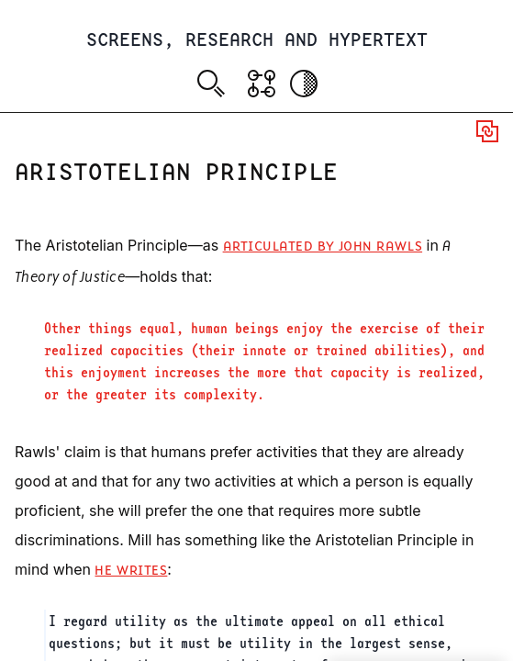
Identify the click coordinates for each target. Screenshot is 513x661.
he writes (131, 570)
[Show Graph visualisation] (261, 83)
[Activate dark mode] (304, 83)
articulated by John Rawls (323, 246)
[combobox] (214, 86)
